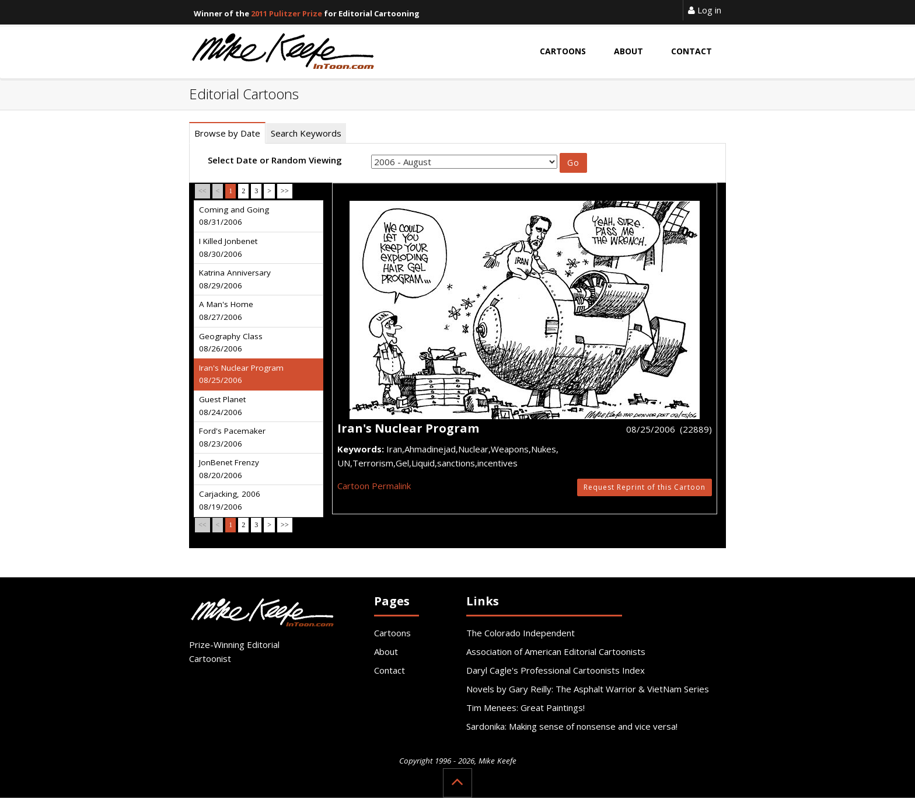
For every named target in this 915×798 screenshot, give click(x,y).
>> (285, 191)
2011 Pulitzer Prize (286, 13)
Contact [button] (691, 51)
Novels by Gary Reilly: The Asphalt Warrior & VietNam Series (587, 689)
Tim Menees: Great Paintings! (525, 707)
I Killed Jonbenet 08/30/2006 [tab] (228, 247)
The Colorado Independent (520, 633)
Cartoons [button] (563, 51)
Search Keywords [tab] (306, 133)
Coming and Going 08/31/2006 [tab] (234, 216)
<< (202, 191)
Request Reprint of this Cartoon (645, 487)
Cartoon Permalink (374, 486)
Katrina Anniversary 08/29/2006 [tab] (235, 279)
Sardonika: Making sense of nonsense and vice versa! (571, 726)
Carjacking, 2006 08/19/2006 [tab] (229, 500)
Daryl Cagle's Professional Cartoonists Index (555, 670)
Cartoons (392, 633)
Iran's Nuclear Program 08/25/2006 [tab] (241, 374)
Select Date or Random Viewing (275, 160)
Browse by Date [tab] (227, 133)
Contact (389, 670)
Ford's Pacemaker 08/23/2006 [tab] (232, 437)
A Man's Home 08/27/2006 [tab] (226, 310)
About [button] (628, 51)
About (386, 651)
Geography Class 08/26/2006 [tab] (231, 342)
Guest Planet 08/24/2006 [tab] (222, 405)
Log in (704, 10)
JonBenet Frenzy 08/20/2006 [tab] (229, 468)
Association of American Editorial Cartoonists (555, 651)
